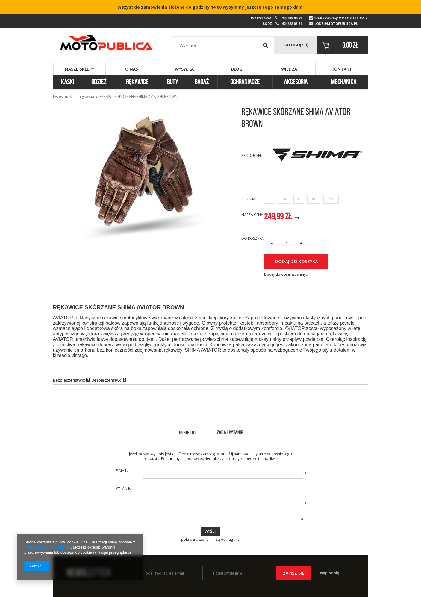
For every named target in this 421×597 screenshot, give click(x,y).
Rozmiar (249, 198)
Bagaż (202, 82)
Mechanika (343, 82)
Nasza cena (252, 214)
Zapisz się (293, 573)
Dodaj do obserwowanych (287, 274)
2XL (331, 199)
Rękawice (137, 82)
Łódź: (267, 23)
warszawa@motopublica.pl (341, 18)
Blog (236, 69)
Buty (172, 82)
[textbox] (223, 45)
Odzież (98, 82)
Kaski (67, 82)
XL (314, 199)
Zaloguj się (295, 45)
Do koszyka (252, 238)
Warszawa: (261, 18)
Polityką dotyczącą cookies (47, 547)
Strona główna (82, 96)
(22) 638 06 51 (291, 18)
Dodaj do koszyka (296, 261)
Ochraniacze (245, 82)
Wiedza (289, 69)
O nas (131, 69)
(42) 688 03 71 (291, 24)
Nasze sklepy (79, 69)
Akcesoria (296, 82)
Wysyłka (184, 69)
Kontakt (341, 69)
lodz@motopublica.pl (336, 24)
